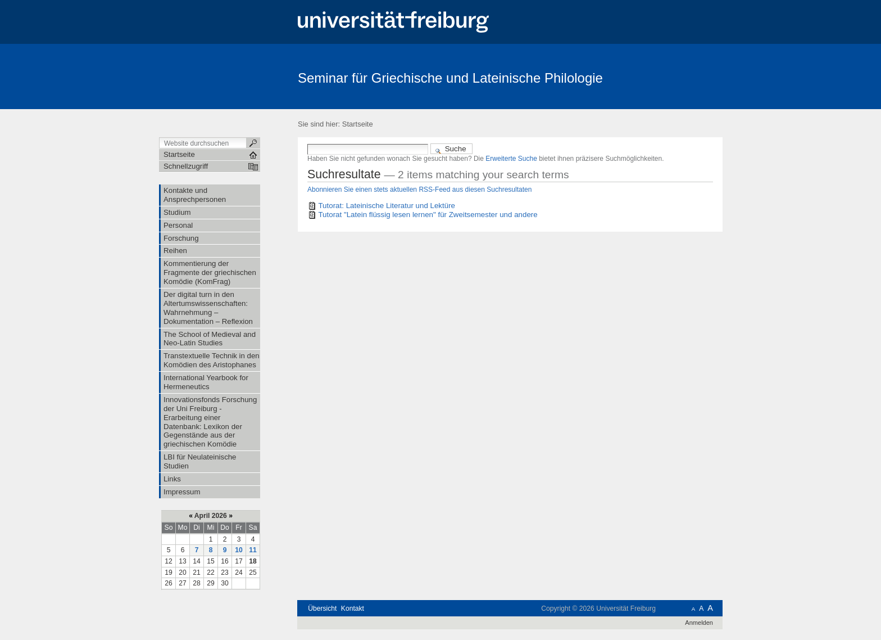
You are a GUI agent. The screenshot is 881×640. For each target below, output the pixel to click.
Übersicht (322, 608)
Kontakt (352, 608)
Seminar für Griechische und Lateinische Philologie (450, 77)
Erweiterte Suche (511, 159)
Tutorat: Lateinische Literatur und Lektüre (386, 205)
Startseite (357, 124)
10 (239, 550)
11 (253, 550)
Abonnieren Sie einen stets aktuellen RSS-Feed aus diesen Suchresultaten (419, 189)
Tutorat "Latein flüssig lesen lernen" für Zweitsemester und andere (427, 214)
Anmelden (699, 622)
